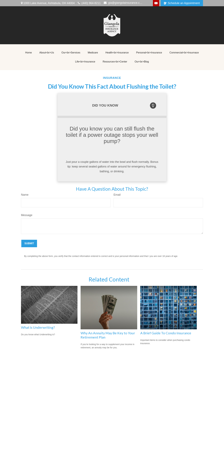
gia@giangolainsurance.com (123, 2)
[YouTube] (156, 3)
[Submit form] (29, 243)
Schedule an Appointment (182, 3)
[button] (28, 52)
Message (26, 215)
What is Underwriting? (38, 327)
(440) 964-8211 (89, 3)
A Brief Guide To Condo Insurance (165, 333)
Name (24, 194)
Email (117, 194)
